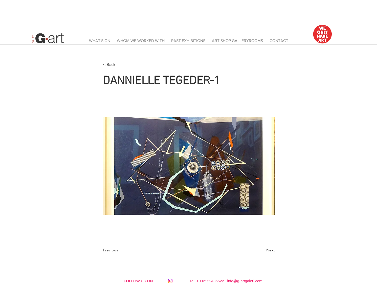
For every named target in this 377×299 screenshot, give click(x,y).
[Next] (262, 250)
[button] (119, 64)
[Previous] (119, 250)
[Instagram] (170, 281)
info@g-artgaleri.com (244, 281)
